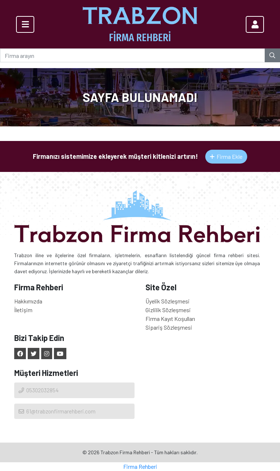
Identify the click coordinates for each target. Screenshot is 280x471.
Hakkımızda (28, 301)
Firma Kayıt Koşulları (170, 318)
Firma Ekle (226, 156)
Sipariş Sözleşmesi (168, 327)
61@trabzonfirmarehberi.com (57, 411)
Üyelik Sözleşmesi (167, 301)
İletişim (23, 309)
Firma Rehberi (140, 466)
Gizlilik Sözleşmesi (168, 309)
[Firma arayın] (132, 55)
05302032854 (38, 390)
